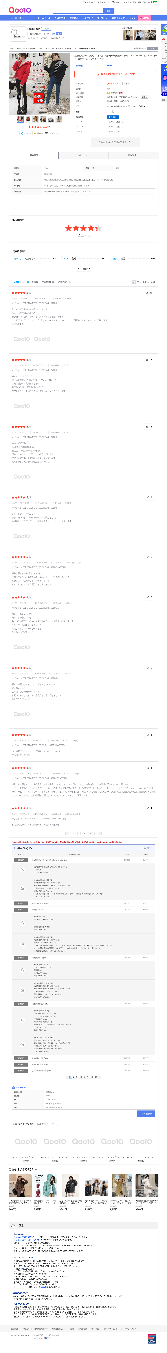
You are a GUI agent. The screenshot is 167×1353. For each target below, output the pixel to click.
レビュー (83, 155)
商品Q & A (133, 155)
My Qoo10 (94, 2)
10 (96, 834)
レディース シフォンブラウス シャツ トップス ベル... (55, 1157)
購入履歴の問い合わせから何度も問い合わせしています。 (50, 860)
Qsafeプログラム (130, 1329)
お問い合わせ (146, 1113)
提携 (72, 1329)
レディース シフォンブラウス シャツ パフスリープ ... (141, 1157)
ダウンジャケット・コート (85, 48)
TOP (163, 100)
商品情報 (34, 155)
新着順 (35, 282)
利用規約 (25, 1329)
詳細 (125, 84)
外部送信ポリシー (59, 1329)
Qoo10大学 (147, 2)
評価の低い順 (64, 282)
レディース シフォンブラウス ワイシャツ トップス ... (112, 1157)
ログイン (84, 2)
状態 (19, 854)
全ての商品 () (35, 34)
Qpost (116, 2)
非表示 (149, 848)
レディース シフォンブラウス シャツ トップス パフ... (83, 1157)
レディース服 (56, 48)
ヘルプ (124, 2)
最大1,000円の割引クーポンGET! (115, 74)
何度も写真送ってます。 (39, 958)
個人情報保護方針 (40, 1329)
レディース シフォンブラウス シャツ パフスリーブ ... (26, 1157)
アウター (67, 48)
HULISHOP (34, 28)
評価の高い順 (48, 282)
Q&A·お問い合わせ (57, 38)
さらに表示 (82, 269)
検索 (108, 10)
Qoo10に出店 (135, 2)
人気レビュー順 (21, 282)
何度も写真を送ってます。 (40, 1004)
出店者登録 (82, 1329)
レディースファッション (37, 48)
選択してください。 (117, 122)
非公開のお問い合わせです (42, 903)
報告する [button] (40, 133)
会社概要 (14, 1329)
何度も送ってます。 (38, 910)
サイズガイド (53, 133)
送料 (80, 93)
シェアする (27, 133)
